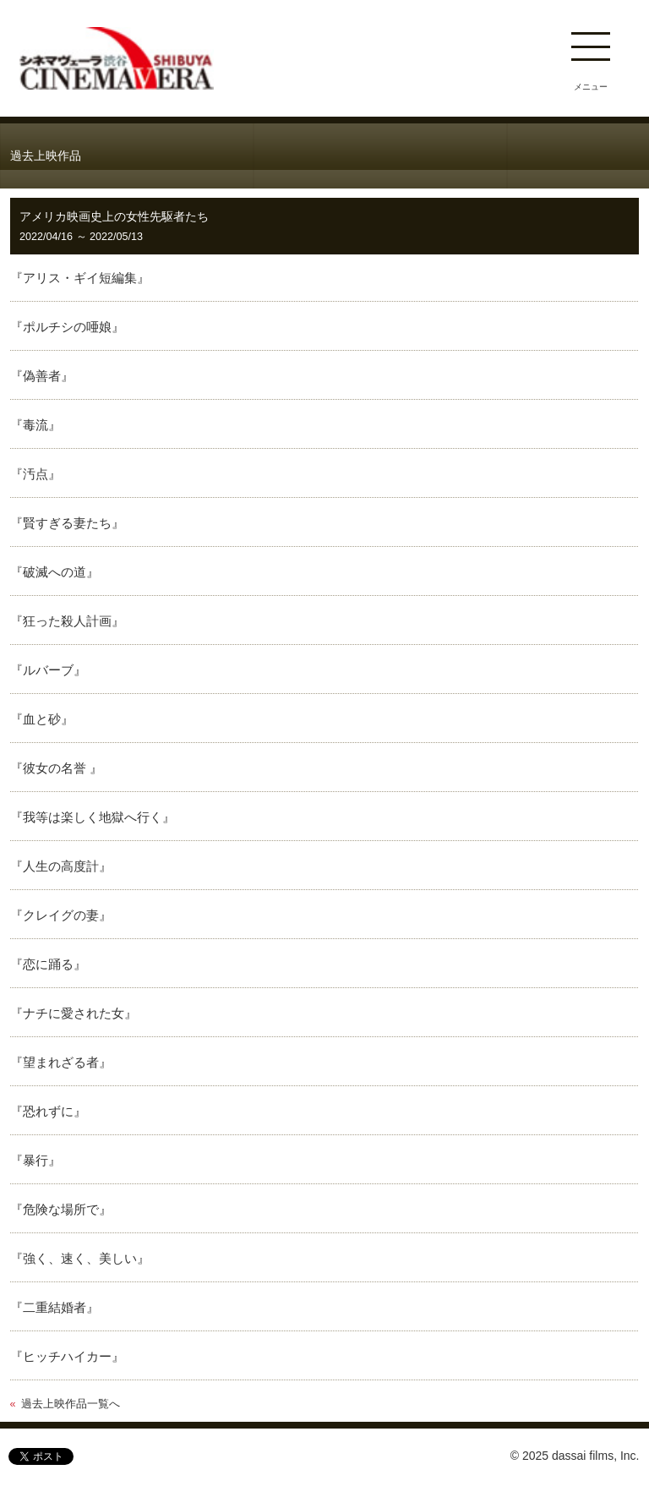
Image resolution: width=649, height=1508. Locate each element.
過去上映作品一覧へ (70, 1404)
